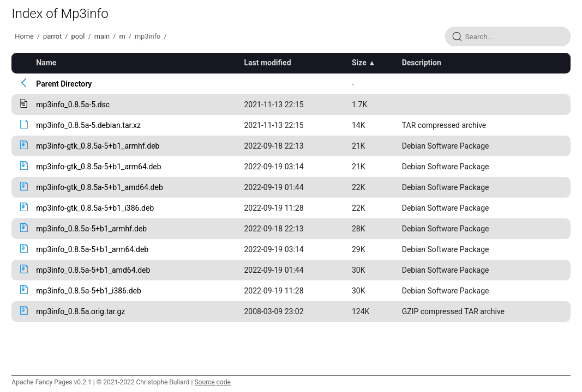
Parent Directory (64, 83)
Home (24, 36)
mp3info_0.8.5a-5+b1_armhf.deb (91, 228)
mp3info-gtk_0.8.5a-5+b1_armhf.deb (97, 146)
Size (359, 62)
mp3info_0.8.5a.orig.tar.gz (80, 311)
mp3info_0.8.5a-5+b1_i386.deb (88, 290)
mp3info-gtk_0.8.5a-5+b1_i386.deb (95, 208)
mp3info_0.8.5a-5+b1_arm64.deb (92, 249)
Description (421, 62)
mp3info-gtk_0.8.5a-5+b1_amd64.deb (99, 187)
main (102, 36)
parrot (52, 36)
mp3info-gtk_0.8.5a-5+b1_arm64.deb (98, 166)
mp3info (148, 36)
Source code (212, 382)
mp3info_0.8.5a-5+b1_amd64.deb (93, 270)
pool (78, 36)
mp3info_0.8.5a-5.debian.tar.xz (88, 125)
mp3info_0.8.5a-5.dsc (73, 104)
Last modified (267, 62)
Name (46, 62)
